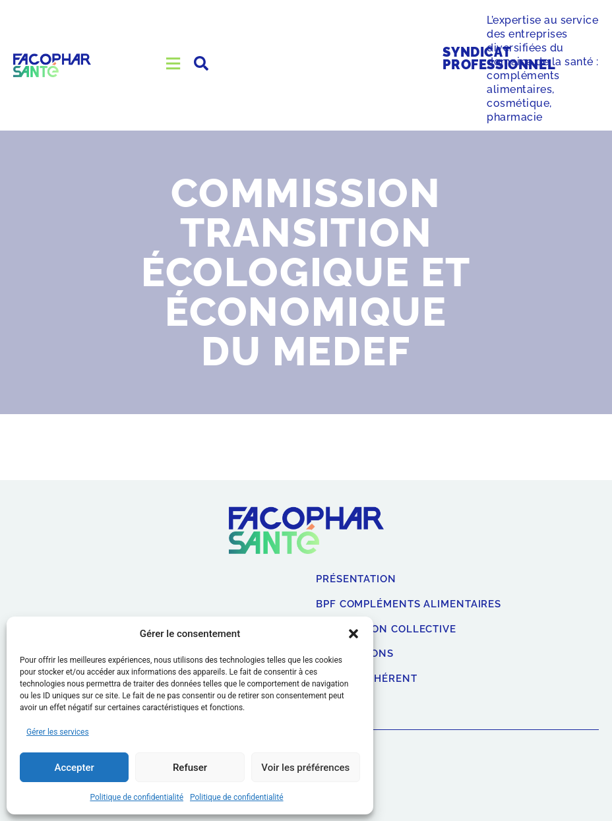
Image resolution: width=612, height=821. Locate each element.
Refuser (190, 768)
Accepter (74, 768)
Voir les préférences (305, 768)
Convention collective (386, 629)
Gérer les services (57, 732)
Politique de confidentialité (136, 797)
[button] (353, 633)
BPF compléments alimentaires (408, 604)
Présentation (356, 579)
